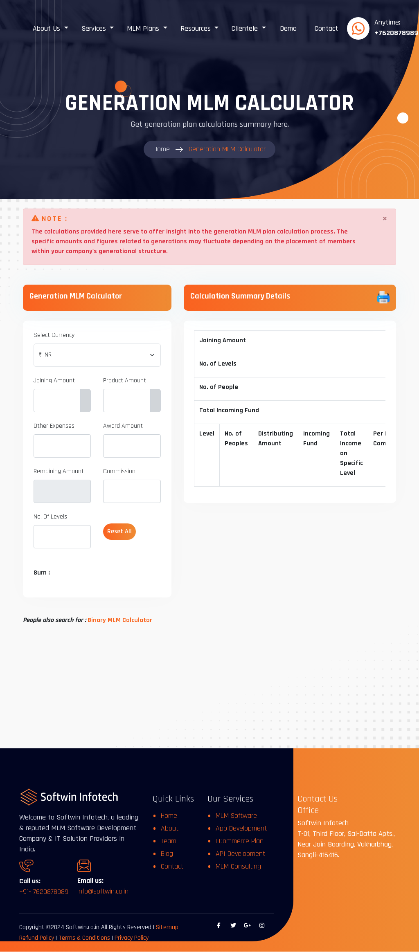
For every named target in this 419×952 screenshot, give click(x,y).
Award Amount (123, 426)
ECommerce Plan (240, 841)
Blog (167, 853)
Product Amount (124, 380)
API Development (240, 853)
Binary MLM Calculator (120, 620)
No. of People (219, 387)
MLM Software (236, 815)
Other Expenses (54, 426)
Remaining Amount (59, 471)
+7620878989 (396, 33)
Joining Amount (54, 380)
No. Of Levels (50, 516)
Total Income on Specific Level (351, 453)
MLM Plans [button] (144, 28)
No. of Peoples (236, 438)
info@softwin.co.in (102, 891)
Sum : (42, 572)
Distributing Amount (276, 438)
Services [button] (94, 28)
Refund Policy (36, 938)
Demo (288, 28)
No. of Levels (218, 363)
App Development (241, 828)
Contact (326, 28)
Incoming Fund (317, 438)
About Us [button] (47, 28)
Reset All (119, 531)
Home (169, 815)
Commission (119, 471)
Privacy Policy (132, 938)
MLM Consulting (238, 866)
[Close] (385, 219)
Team (168, 841)
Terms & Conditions (85, 938)
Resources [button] (196, 28)
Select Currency (54, 335)
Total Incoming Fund (229, 410)
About (169, 828)
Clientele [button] (246, 28)
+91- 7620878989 (43, 892)
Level (207, 433)
